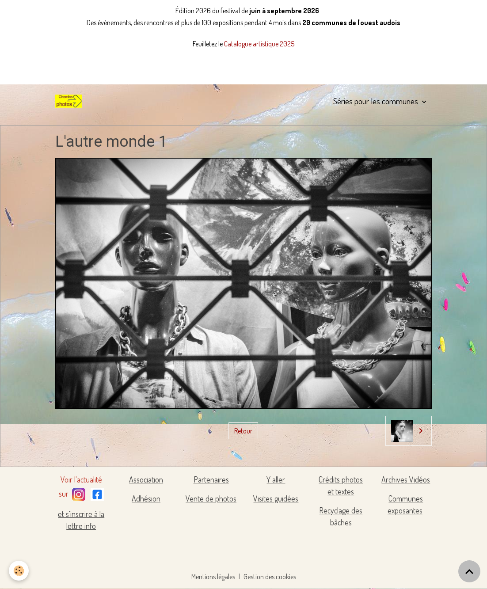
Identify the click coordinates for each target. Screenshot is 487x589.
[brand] (70, 101)
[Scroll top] (469, 571)
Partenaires (211, 479)
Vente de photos (211, 498)
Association (146, 479)
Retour (243, 430)
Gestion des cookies (270, 576)
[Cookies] (19, 571)
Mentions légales (213, 576)
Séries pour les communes (376, 100)
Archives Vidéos (405, 479)
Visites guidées (275, 498)
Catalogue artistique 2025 (259, 43)
